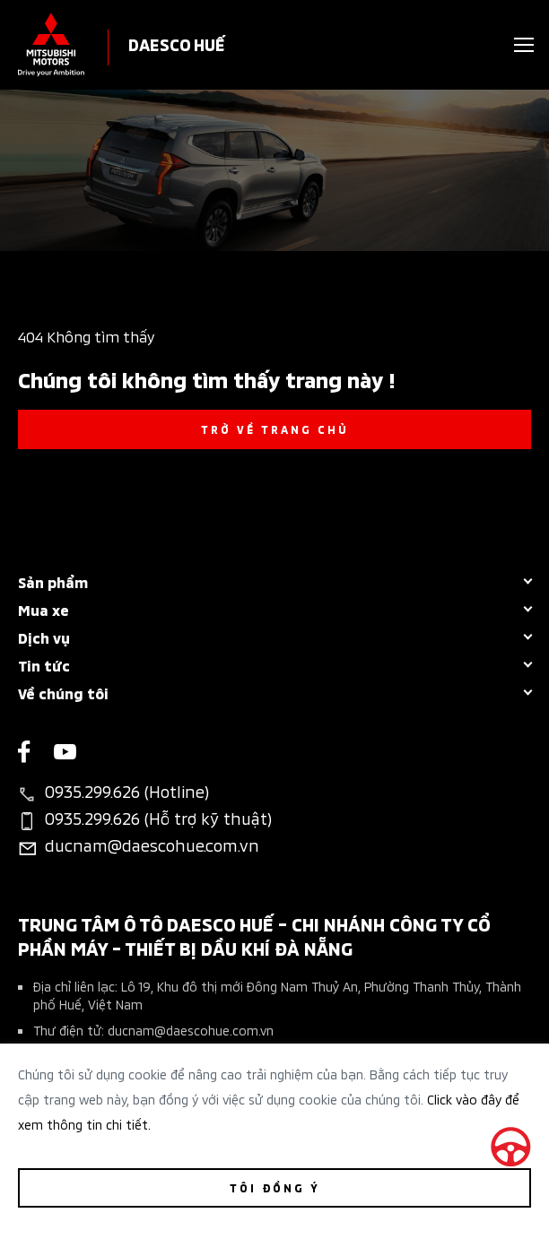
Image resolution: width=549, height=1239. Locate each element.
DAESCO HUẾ (176, 43)
